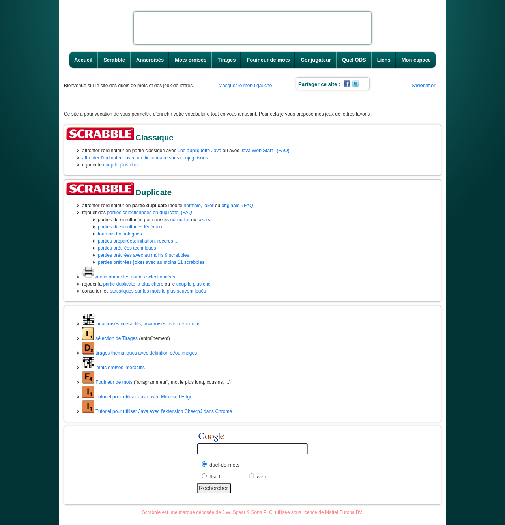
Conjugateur (316, 60)
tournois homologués (120, 234)
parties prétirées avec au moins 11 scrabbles (151, 262)
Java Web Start (257, 150)
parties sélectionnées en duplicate (142, 212)
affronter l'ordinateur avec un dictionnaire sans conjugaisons (145, 158)
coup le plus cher (121, 165)
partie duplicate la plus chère (133, 284)
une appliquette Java (199, 150)
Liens (384, 60)
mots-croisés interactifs (113, 367)
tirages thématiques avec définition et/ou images (139, 353)
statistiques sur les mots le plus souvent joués (158, 291)
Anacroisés (150, 60)
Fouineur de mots (268, 60)
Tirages (226, 60)
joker (209, 205)
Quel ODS (354, 60)
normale (192, 205)
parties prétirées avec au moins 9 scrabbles (143, 255)
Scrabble (114, 60)
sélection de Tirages (110, 338)
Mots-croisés (190, 60)
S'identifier (423, 85)
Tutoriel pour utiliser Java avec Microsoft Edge (137, 397)
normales (179, 219)
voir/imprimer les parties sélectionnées (128, 277)
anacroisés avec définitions (172, 324)
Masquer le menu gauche (245, 85)
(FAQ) (283, 150)
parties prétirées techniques (127, 248)
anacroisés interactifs (111, 324)
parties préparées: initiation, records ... (138, 241)
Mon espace (416, 60)
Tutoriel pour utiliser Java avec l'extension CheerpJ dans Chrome (157, 411)
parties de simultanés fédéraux (130, 227)
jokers (204, 219)
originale (230, 205)
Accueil (83, 60)
